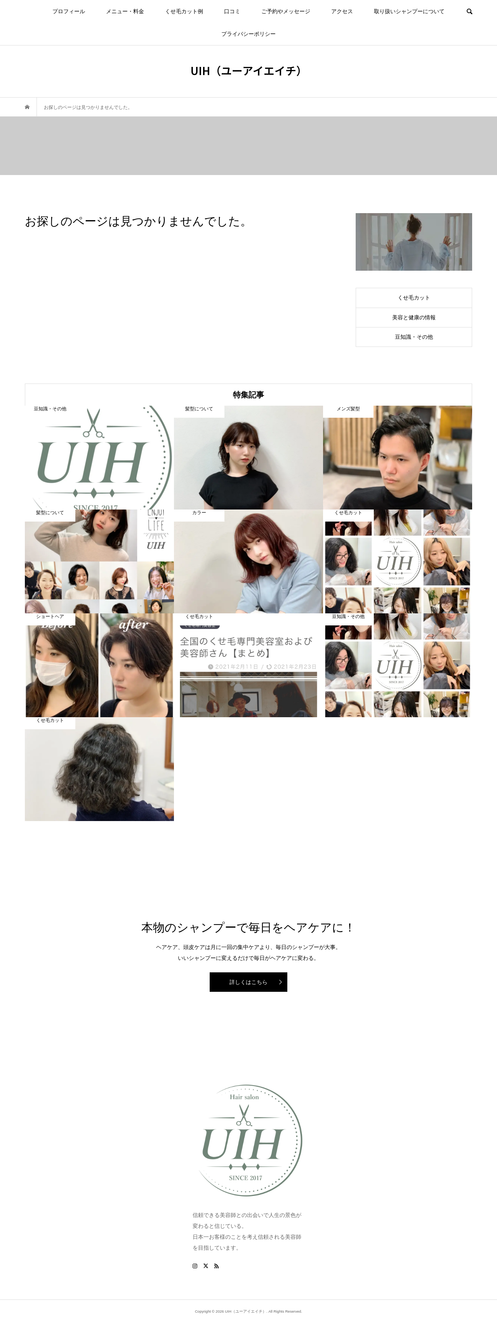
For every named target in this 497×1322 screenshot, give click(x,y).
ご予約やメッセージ (285, 11)
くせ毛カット (414, 297)
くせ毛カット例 (184, 11)
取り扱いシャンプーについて (409, 11)
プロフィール (68, 11)
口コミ (232, 11)
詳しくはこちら (248, 982)
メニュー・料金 (125, 11)
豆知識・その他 (414, 337)
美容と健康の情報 (414, 317)
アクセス (342, 11)
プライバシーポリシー (248, 34)
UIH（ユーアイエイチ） (248, 70)
